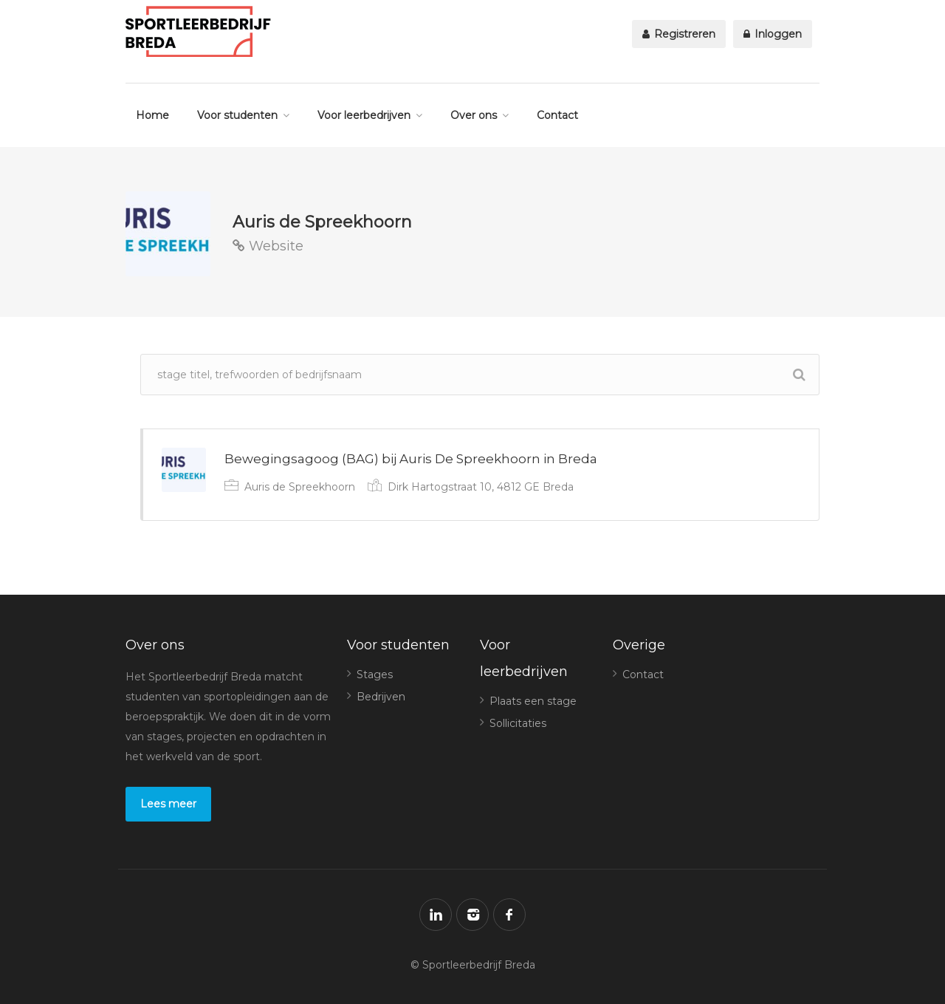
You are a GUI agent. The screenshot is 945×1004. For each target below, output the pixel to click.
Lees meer (168, 803)
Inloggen (772, 34)
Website (268, 246)
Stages (375, 674)
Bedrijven (381, 696)
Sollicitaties (517, 723)
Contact (557, 115)
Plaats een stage (533, 701)
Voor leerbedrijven (363, 115)
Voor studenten (237, 115)
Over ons (473, 115)
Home (152, 115)
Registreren (678, 34)
